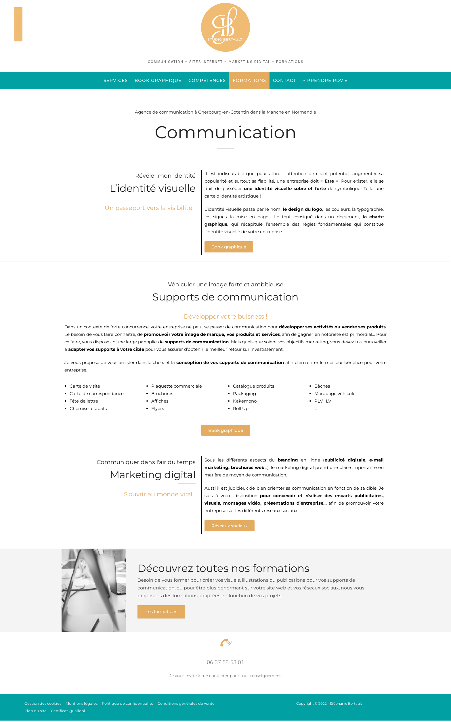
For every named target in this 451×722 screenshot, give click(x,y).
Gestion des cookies (42, 704)
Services (116, 80)
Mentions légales (82, 704)
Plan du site (35, 712)
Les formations (163, 612)
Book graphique (158, 80)
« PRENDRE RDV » (325, 80)
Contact (284, 80)
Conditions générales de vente (186, 704)
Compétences (207, 80)
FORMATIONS (249, 80)
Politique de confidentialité (127, 704)
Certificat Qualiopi (68, 712)
